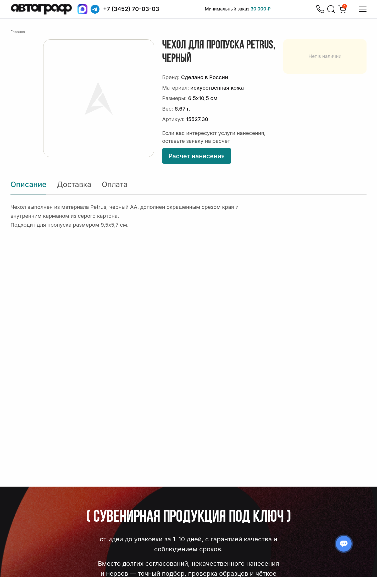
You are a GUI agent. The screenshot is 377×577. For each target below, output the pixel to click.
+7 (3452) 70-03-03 (131, 9)
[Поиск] (331, 9)
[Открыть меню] (363, 9)
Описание (28, 184)
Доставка (74, 184)
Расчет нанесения (196, 156)
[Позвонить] (320, 9)
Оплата (114, 184)
